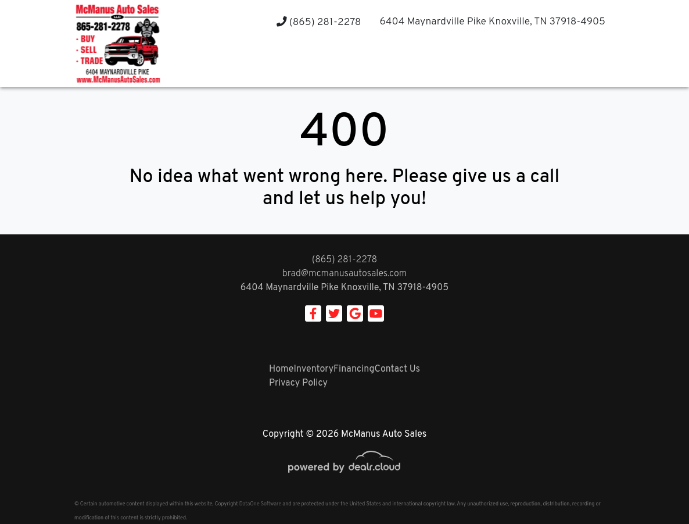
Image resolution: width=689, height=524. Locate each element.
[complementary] (654, 489)
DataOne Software (260, 504)
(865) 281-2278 (319, 22)
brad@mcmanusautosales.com (344, 274)
